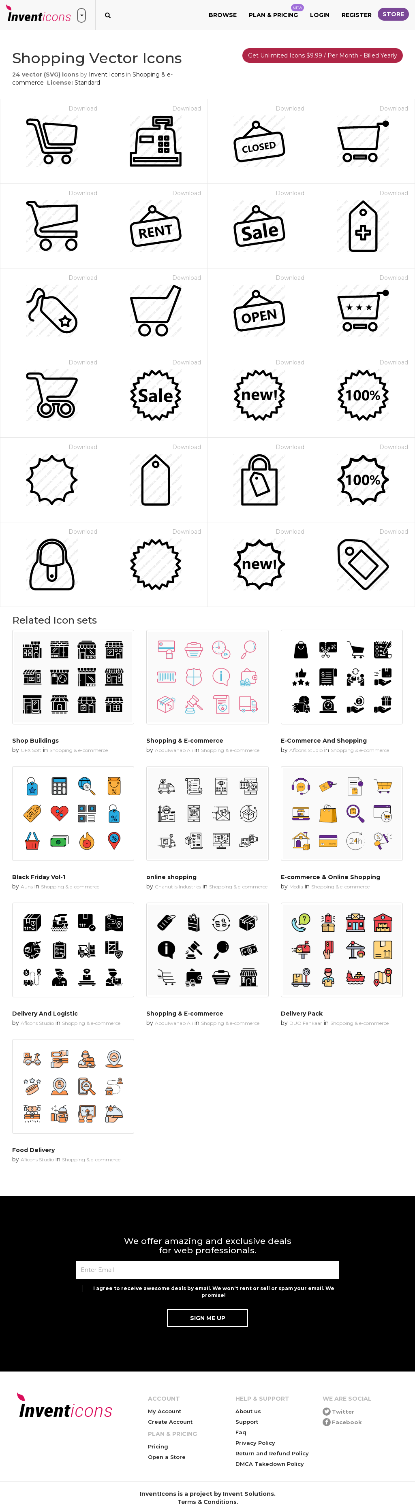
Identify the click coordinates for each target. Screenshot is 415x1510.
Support (246, 1421)
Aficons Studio (306, 750)
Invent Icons (106, 74)
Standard (87, 82)
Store (393, 14)
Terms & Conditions (207, 1502)
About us (248, 1411)
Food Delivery (33, 1150)
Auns (27, 887)
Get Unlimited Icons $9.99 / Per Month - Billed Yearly (322, 55)
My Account (164, 1411)
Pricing (158, 1446)
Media (296, 887)
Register (357, 15)
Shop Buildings (35, 740)
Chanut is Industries (178, 887)
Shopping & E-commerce (184, 740)
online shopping (171, 877)
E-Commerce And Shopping (324, 740)
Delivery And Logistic (45, 1013)
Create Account (170, 1421)
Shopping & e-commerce (78, 750)
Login (319, 15)
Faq (240, 1432)
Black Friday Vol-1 (38, 877)
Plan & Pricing (276, 11)
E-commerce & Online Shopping (330, 877)
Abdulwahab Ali (174, 750)
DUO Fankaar (305, 1023)
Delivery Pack (302, 1013)
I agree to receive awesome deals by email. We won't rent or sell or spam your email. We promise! (213, 1291)
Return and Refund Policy (272, 1453)
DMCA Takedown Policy (269, 1464)
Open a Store (167, 1457)
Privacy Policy (255, 1443)
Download (82, 108)
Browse (223, 15)
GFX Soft (31, 750)
